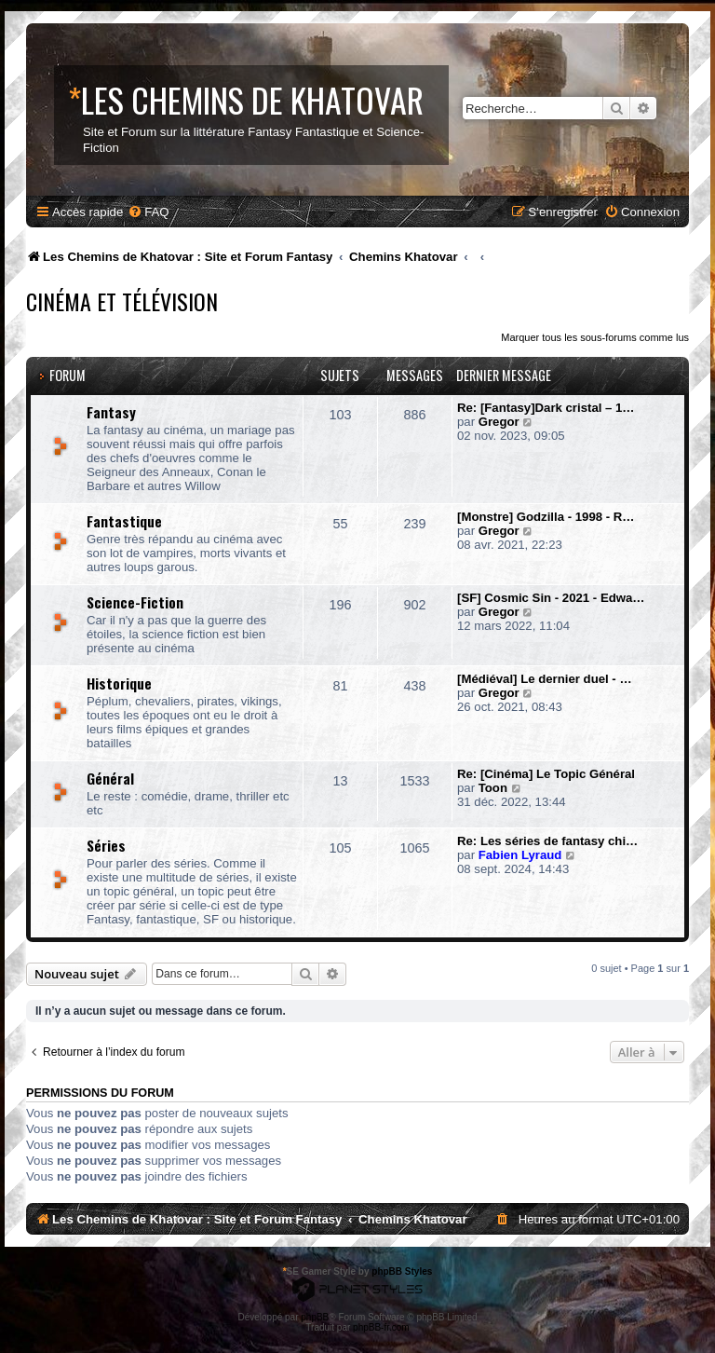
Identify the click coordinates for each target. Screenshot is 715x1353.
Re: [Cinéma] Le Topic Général (546, 774)
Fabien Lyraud (520, 855)
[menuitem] (148, 212)
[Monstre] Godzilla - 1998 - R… (546, 517)
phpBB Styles (401, 1271)
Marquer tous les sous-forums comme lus (595, 337)
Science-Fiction (135, 602)
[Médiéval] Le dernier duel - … (544, 679)
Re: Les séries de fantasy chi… (547, 841)
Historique (119, 683)
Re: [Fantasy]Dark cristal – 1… (546, 408)
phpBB (315, 1317)
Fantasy (111, 412)
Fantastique (124, 521)
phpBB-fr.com (381, 1327)
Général (110, 778)
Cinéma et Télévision (122, 301)
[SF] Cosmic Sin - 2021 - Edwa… (551, 598)
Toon (493, 788)
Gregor (499, 422)
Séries (106, 845)
